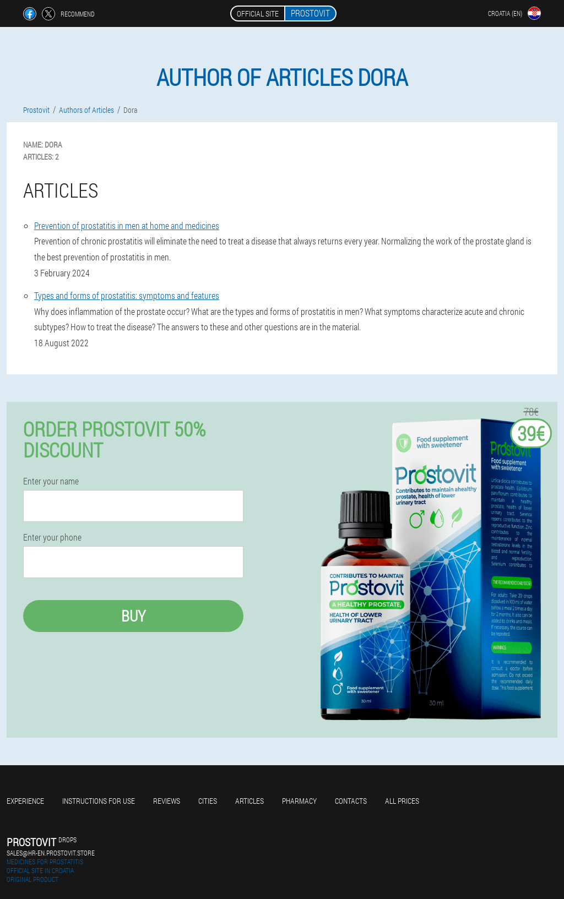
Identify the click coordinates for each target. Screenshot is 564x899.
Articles (249, 801)
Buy (133, 616)
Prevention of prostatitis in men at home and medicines (126, 225)
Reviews (166, 801)
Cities (207, 801)
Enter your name (51, 481)
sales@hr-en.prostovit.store (51, 852)
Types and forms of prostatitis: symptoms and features (126, 295)
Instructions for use (98, 801)
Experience (25, 801)
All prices (402, 801)
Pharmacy (299, 801)
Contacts (351, 801)
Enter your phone (52, 537)
